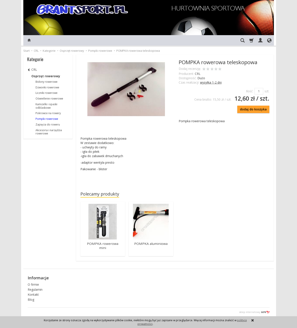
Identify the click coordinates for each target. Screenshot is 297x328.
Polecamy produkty (99, 194)
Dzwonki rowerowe (47, 87)
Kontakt (33, 294)
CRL (197, 74)
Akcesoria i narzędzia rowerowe (49, 132)
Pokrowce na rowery (48, 113)
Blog (31, 299)
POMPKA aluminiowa (151, 243)
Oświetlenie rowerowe (49, 98)
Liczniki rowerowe (47, 93)
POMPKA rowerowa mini (102, 245)
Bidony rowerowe (47, 82)
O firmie (33, 284)
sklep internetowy (254, 311)
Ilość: (249, 91)
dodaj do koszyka (253, 109)
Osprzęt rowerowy (45, 76)
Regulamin (35, 289)
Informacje (38, 277)
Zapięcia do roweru (48, 124)
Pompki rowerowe (47, 119)
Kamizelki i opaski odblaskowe (46, 106)
